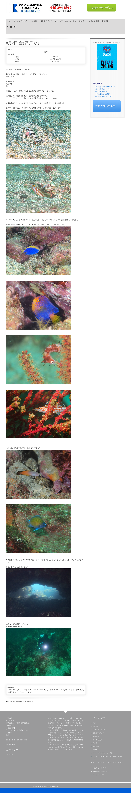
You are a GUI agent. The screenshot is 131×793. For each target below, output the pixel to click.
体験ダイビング (46, 21)
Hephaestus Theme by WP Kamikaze (46, 786)
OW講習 (34, 21)
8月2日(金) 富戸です (23, 43)
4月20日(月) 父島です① (103, 96)
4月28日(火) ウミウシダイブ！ (106, 87)
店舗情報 (105, 21)
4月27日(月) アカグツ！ (103, 89)
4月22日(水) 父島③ (102, 92)
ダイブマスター (98, 775)
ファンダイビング (21, 21)
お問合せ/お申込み (101, 7)
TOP (9, 21)
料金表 (82, 21)
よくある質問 (94, 21)
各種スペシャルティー (101, 771)
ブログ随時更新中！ (106, 106)
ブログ (95, 750)
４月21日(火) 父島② (102, 94)
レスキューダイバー (100, 768)
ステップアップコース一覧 (65, 21)
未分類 (10, 754)
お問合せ (96, 746)
